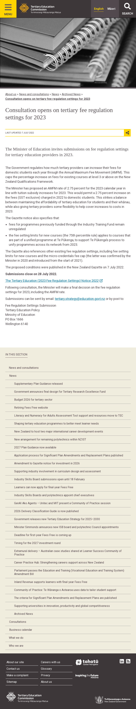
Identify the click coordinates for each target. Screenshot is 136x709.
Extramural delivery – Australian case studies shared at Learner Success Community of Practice (68, 552)
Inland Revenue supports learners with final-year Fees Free (50, 582)
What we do (16, 637)
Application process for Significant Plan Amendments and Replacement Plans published (68, 455)
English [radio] (99, 8)
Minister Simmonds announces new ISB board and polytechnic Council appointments (66, 527)
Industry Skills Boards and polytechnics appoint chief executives (54, 495)
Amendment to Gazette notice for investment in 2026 (47, 463)
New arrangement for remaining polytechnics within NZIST (50, 439)
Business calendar (20, 629)
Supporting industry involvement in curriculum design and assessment (57, 471)
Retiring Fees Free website (31, 407)
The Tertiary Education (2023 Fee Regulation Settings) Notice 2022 (52, 281)
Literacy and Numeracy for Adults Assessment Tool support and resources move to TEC (68, 415)
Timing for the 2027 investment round (37, 543)
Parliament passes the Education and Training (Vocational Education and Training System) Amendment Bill (69, 572)
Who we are (16, 645)
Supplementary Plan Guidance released (38, 383)
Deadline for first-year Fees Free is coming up (42, 535)
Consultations (17, 621)
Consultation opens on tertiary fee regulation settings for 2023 (47, 99)
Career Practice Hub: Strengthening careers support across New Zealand (59, 562)
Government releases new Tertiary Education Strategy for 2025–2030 (57, 519)
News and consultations (34, 94)
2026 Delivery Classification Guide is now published (46, 511)
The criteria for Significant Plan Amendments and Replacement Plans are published (65, 598)
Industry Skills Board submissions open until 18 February (49, 479)
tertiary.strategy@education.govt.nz (80, 299)
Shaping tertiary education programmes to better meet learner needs (56, 423)
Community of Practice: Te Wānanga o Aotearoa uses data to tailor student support (65, 590)
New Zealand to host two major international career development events (58, 431)
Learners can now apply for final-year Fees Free (43, 487)
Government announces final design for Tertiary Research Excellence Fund (60, 391)
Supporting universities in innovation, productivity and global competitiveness (62, 606)
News (55, 94)
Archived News (71, 94)
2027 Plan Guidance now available (35, 447)
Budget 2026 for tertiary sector (33, 399)
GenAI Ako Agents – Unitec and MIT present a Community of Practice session (62, 503)
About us (10, 94)
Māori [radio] (111, 8)
